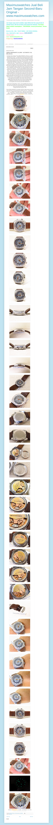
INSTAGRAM (11, 44)
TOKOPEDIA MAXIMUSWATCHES (20, 44)
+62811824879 (28, 33)
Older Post (31, 816)
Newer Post (8, 816)
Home (6, 44)
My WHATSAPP (30, 44)
